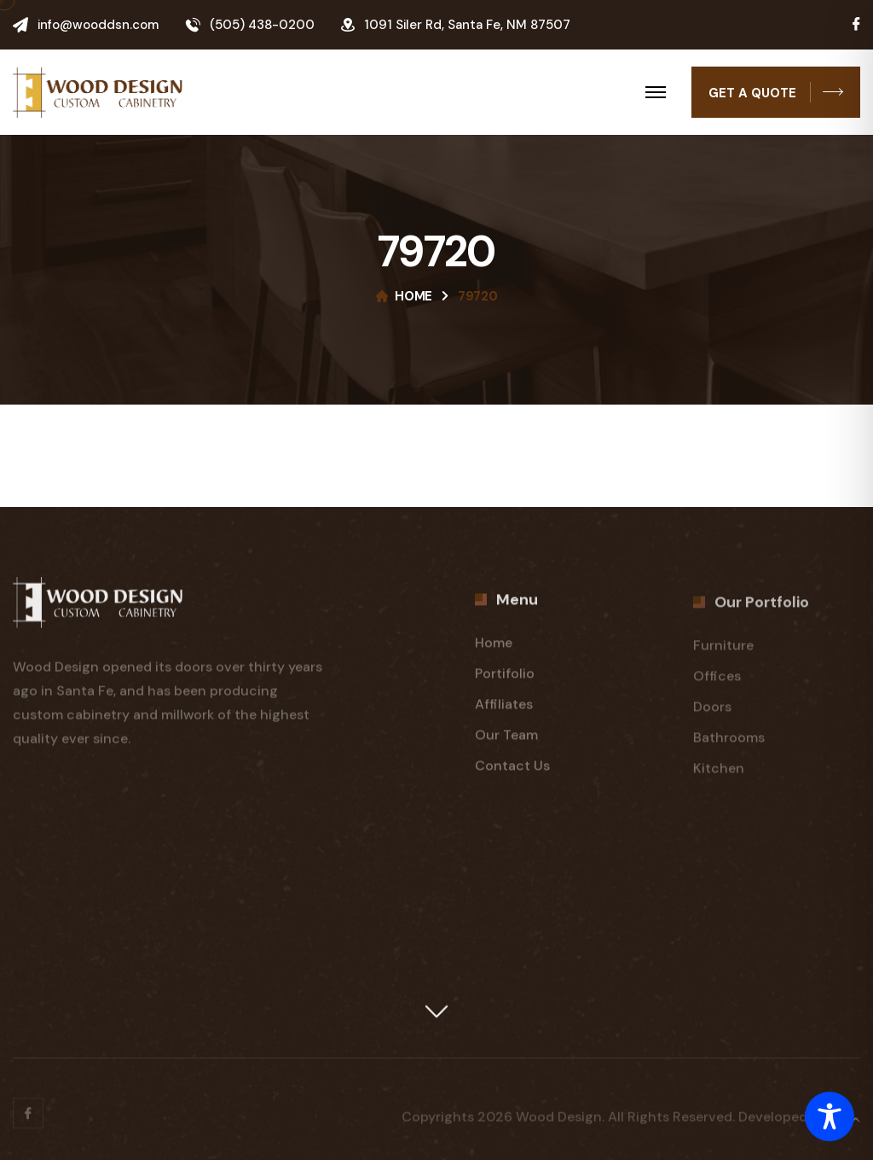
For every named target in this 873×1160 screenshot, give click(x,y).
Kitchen (718, 775)
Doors (712, 714)
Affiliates (504, 709)
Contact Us (512, 770)
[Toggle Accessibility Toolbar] (829, 1116)
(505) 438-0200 (262, 24)
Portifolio (505, 678)
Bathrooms (729, 745)
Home (413, 296)
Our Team (506, 740)
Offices (717, 683)
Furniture (723, 653)
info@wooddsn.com (98, 24)
